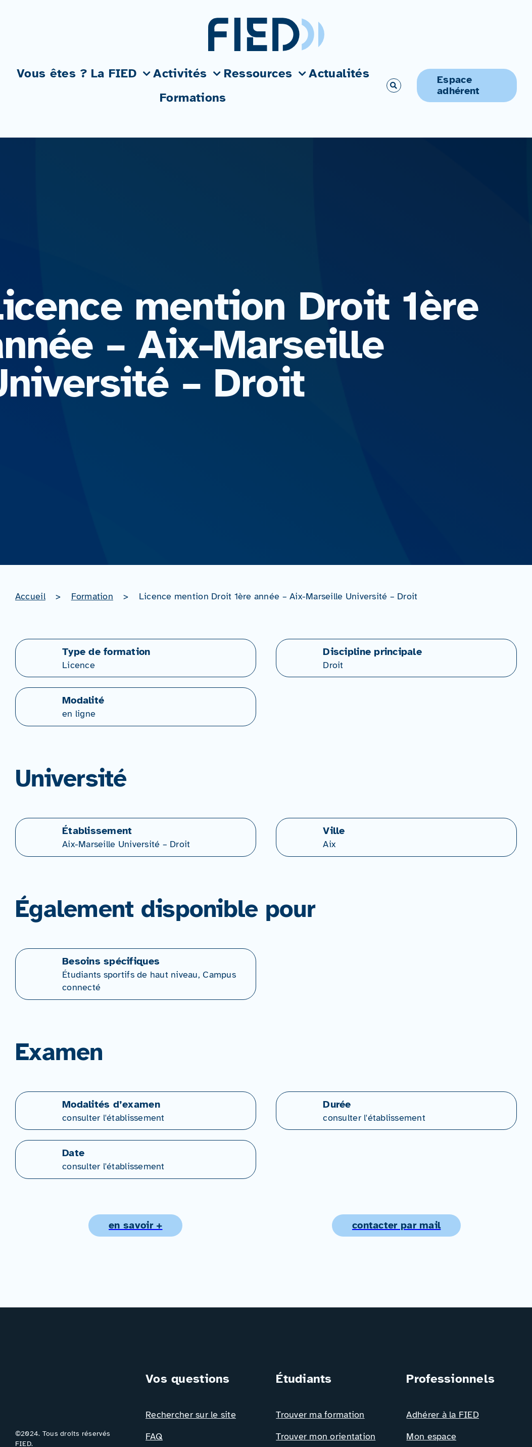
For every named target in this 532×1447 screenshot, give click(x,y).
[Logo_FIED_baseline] (70, 1374)
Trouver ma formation (320, 1414)
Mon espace (431, 1436)
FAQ (154, 1436)
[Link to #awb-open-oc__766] (393, 85)
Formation (92, 596)
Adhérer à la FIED (442, 1414)
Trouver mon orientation (325, 1436)
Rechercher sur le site (191, 1414)
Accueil (30, 596)
